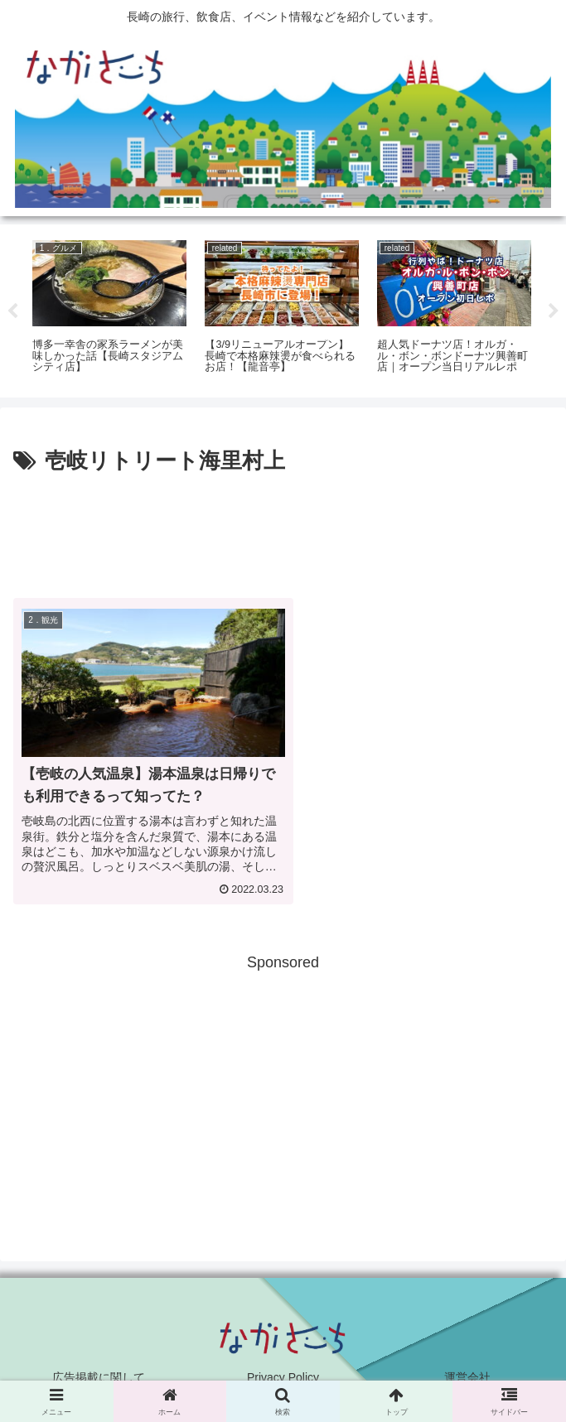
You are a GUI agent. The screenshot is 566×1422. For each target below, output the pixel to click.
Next (553, 311)
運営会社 (467, 1368)
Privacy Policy (283, 1368)
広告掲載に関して (98, 1368)
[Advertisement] (283, 530)
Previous (12, 311)
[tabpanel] (109, 308)
